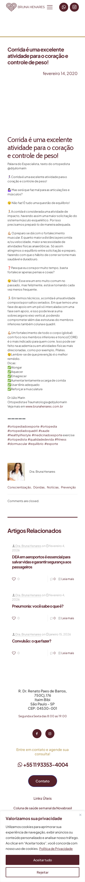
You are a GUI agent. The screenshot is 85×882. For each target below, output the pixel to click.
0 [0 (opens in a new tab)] (54, 579)
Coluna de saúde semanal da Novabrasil (42, 808)
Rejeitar (43, 872)
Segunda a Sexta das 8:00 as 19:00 (42, 716)
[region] (42, 846)
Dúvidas (39, 487)
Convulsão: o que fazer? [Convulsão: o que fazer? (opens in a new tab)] (31, 640)
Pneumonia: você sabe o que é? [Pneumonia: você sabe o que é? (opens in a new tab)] (37, 606)
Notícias (53, 487)
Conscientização (19, 487)
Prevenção (68, 487)
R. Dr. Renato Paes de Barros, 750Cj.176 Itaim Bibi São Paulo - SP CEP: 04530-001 (42, 699)
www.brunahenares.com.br (44, 406)
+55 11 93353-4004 (42, 764)
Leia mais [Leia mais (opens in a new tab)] (67, 579)
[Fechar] (80, 815)
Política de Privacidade (56, 848)
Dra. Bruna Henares (28, 546)
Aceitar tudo (42, 860)
